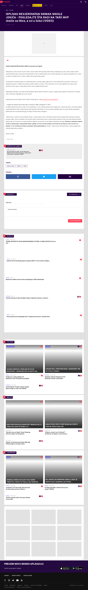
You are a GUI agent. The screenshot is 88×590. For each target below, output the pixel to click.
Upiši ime (8, 202)
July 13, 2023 (46, 104)
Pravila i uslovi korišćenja (24, 587)
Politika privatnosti (9, 587)
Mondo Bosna (28, 575)
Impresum (19, 585)
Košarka (11, 10)
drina (19, 166)
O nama (6, 585)
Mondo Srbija (16, 575)
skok (25, 166)
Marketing (12, 585)
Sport (7, 10)
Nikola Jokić (10, 166)
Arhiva (45, 585)
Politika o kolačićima (36, 585)
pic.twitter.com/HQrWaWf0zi (50, 99)
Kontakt (26, 585)
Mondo (7, 575)
